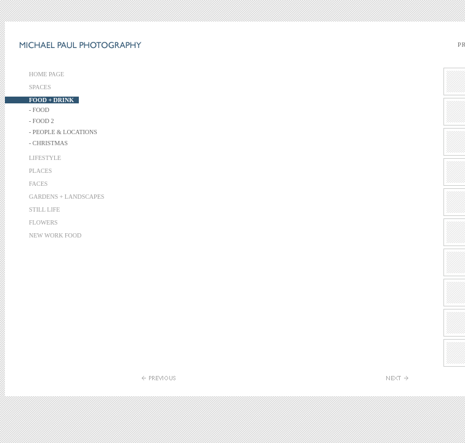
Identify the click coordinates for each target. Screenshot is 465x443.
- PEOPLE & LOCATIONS (63, 132)
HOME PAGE (46, 74)
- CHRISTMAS (48, 143)
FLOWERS (43, 222)
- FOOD (39, 109)
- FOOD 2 (41, 121)
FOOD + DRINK (51, 100)
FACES (38, 183)
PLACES (40, 170)
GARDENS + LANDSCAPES (66, 196)
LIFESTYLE (45, 157)
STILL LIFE (44, 209)
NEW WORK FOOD (55, 235)
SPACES (40, 87)
